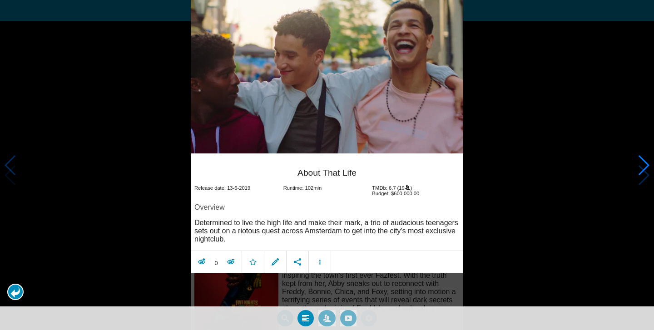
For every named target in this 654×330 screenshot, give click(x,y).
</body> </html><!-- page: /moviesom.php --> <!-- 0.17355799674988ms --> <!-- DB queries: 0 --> (327, 165)
